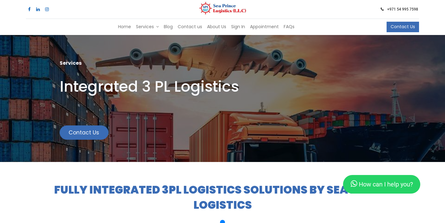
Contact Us (403, 27)
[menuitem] (125, 27)
